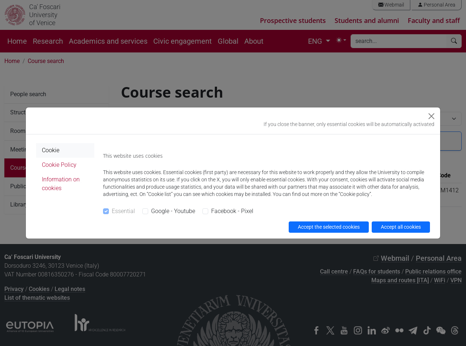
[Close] (431, 116)
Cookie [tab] (50, 150)
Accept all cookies (401, 227)
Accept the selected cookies (329, 227)
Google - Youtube (173, 211)
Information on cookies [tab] (61, 184)
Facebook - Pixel (232, 211)
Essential (123, 211)
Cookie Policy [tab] (59, 164)
